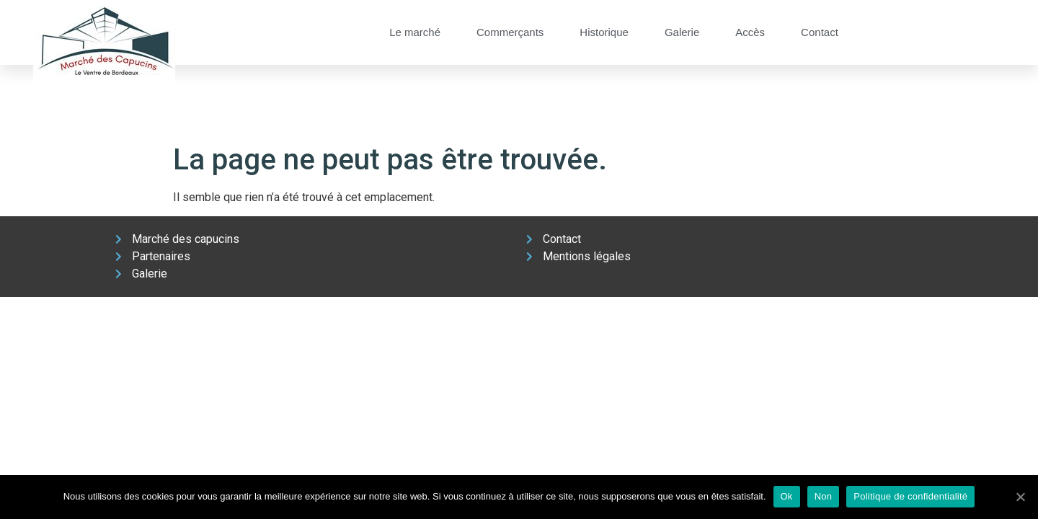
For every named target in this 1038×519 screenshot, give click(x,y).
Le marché (414, 32)
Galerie (682, 32)
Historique (604, 32)
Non (824, 496)
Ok (787, 496)
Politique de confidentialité (910, 496)
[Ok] (1020, 496)
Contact (819, 32)
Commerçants (510, 32)
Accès (750, 32)
